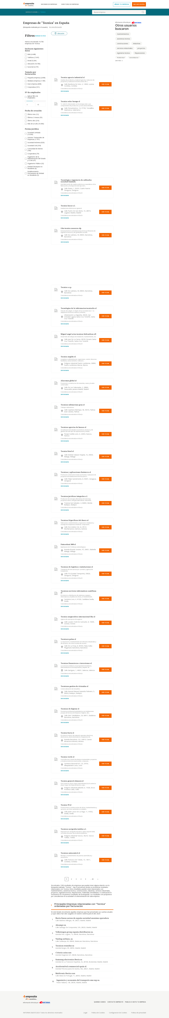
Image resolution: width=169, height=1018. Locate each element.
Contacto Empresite (115, 1002)
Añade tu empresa (121, 4)
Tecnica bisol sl (67, 451)
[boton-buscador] (143, 12)
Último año (31, 121)
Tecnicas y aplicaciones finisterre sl (76, 472)
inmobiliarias (133, 58)
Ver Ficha (105, 84)
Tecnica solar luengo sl (70, 101)
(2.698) (36, 78)
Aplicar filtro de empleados (32, 97)
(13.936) (33, 133)
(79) (33, 154)
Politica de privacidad (138, 1013)
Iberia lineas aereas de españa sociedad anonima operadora (82, 918)
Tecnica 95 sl (66, 805)
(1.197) (35, 138)
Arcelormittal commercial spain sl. (71, 967)
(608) (34, 84)
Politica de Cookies (98, 1013)
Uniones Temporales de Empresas (35, 138)
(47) (36, 158)
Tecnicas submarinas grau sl (73, 405)
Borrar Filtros (40, 36)
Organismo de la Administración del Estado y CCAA (36, 158)
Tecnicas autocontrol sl (70, 853)
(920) (36, 143)
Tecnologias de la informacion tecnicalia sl (79, 308)
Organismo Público (34, 163)
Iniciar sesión (139, 4)
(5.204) (31, 61)
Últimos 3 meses (33, 117)
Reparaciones (140, 53)
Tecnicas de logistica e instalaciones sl (77, 567)
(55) (34, 117)
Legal (85, 1013)
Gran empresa (32, 84)
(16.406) (35, 124)
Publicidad (120, 58)
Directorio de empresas (70, 4)
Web (29, 54)
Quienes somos (100, 1002)
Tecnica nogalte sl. (68, 357)
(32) (35, 163)
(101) (33, 87)
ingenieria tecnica (123, 53)
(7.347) (33, 57)
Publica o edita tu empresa (135, 1002)
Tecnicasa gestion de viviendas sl (74, 686)
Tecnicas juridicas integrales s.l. (74, 496)
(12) (33, 114)
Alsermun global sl (69, 381)
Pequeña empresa (33, 78)
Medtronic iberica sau (65, 973)
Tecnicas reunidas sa (65, 946)
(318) (34, 146)
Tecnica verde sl (67, 757)
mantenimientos (123, 34)
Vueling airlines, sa (64, 939)
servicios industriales (125, 48)
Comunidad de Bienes (35, 149)
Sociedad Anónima (34, 142)
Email (29, 61)
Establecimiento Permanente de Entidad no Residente (35, 173)
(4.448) (31, 54)
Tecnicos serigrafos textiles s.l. (73, 829)
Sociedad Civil (32, 145)
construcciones (122, 43)
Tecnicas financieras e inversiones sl (76, 663)
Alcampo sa (61, 925)
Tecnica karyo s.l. (68, 206)
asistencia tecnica (123, 39)
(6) (34, 167)
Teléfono (30, 57)
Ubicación (30, 64)
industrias (136, 43)
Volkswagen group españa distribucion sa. (74, 932)
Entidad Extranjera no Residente (34, 167)
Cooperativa (31, 154)
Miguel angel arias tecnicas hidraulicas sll (78, 334)
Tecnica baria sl (67, 733)
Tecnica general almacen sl (72, 781)
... (92, 879)
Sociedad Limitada (33, 133)
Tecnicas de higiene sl (70, 709)
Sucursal (30, 67)
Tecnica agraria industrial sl (73, 77)
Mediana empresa (33, 81)
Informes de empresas (49, 4)
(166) (35, 150)
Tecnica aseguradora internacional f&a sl (78, 617)
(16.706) (33, 64)
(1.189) (36, 81)
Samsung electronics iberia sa (69, 960)
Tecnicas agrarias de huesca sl (73, 427)
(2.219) (32, 67)
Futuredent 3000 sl (68, 544)
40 (93, 879)
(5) (35, 173)
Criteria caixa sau (63, 953)
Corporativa (31, 87)
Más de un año (32, 124)
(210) (33, 121)
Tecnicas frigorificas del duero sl (74, 520)
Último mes (31, 114)
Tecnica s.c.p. (66, 287)
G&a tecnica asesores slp (71, 228)
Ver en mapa (65, 91)
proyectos (141, 48)
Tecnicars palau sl (68, 639)
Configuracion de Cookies (118, 1013)
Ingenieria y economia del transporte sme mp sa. (78, 980)
